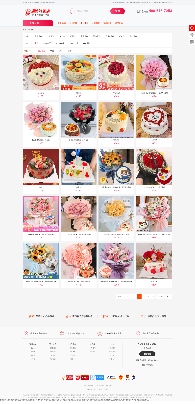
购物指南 (112, 348)
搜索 (117, 11)
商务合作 (112, 359)
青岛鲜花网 (39, 400)
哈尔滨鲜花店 (136, 400)
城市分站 (119, 23)
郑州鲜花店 (16, 400)
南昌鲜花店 (55, 400)
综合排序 (28, 51)
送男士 (72, 359)
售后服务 (112, 352)
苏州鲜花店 (24, 400)
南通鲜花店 (145, 400)
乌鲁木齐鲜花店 (126, 400)
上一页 (127, 296)
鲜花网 (9, 400)
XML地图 (106, 389)
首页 (24, 30)
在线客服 (147, 354)
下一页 (160, 296)
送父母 (33, 359)
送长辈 (33, 355)
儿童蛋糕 (73, 352)
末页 (168, 296)
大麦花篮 (53, 359)
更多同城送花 (147, 365)
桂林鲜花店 (93, 400)
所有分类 (34, 23)
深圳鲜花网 (101, 400)
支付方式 (112, 355)
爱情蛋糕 (73, 348)
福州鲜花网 (85, 400)
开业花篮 (73, 23)
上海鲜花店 (63, 400)
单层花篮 (53, 348)
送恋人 (33, 348)
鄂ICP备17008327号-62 (94, 389)
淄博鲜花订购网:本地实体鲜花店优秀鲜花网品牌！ (39, 2)
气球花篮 (53, 355)
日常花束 (93, 348)
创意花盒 (93, 352)
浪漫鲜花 (62, 23)
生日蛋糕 (84, 23)
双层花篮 (53, 352)
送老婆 (33, 352)
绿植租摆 (107, 23)
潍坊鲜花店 (47, 400)
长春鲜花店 (71, 400)
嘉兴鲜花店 (117, 400)
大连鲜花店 (32, 400)
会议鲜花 (96, 23)
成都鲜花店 (109, 400)
